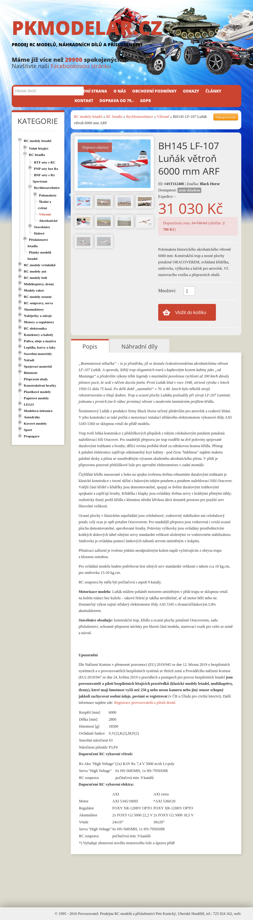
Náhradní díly (139, 346)
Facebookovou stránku (81, 66)
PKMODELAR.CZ (126, 34)
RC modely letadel (88, 116)
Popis (89, 346)
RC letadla (114, 116)
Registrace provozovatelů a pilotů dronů (144, 702)
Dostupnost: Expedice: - (179, 193)
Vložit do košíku (190, 312)
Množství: (167, 290)
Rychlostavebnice (139, 116)
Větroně (163, 116)
